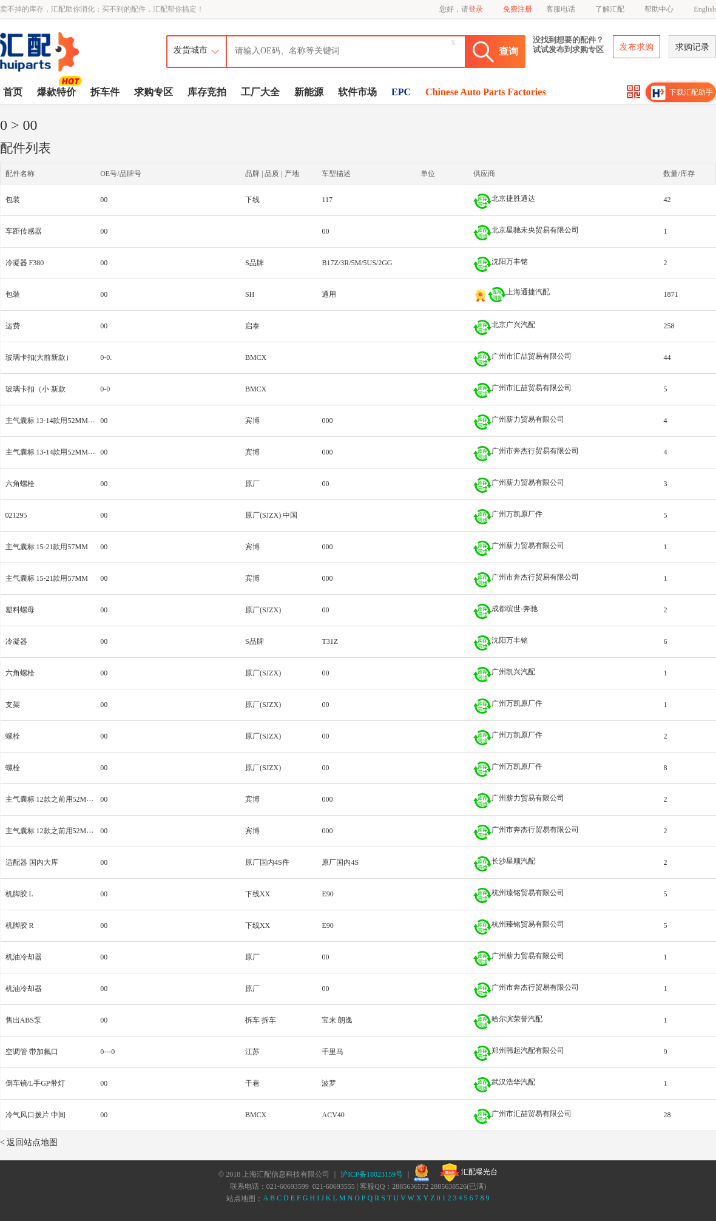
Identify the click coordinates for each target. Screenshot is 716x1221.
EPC (401, 92)
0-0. (106, 357)
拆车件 (105, 92)
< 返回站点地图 (29, 1142)
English (705, 9)
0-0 (105, 389)
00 (103, 199)
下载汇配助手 (682, 93)
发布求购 (637, 47)
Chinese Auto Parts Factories (485, 92)
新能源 (308, 92)
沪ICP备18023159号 (371, 1174)
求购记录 (692, 47)
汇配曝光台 (469, 1172)
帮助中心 (659, 9)
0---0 (107, 1051)
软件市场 (357, 92)
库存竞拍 (206, 92)
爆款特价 (58, 91)
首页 (12, 92)
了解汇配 (609, 9)
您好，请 (461, 9)
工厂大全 (260, 92)
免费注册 (517, 9)
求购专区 (153, 92)
